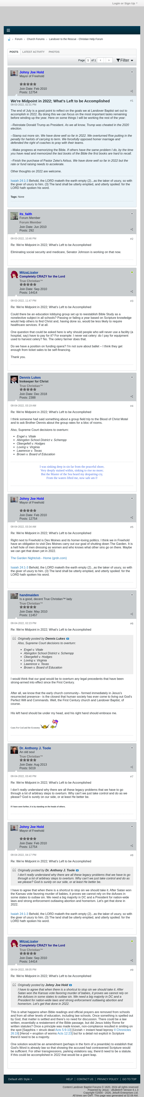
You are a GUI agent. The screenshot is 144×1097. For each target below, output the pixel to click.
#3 (131, 300)
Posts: (24, 92)
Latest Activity (33, 52)
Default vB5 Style (20, 1079)
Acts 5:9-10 (63, 1029)
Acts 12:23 (64, 1033)
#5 (131, 527)
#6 (131, 623)
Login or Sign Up (124, 3)
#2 (131, 238)
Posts (14, 52)
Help (69, 1079)
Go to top (129, 1079)
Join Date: (26, 88)
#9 (131, 969)
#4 (131, 405)
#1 (131, 100)
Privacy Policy (107, 1079)
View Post (67, 639)
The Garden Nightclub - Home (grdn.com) (39, 558)
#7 (131, 776)
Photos (54, 52)
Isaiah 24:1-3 (19, 180)
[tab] (14, 52)
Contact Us (85, 1079)
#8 (131, 855)
